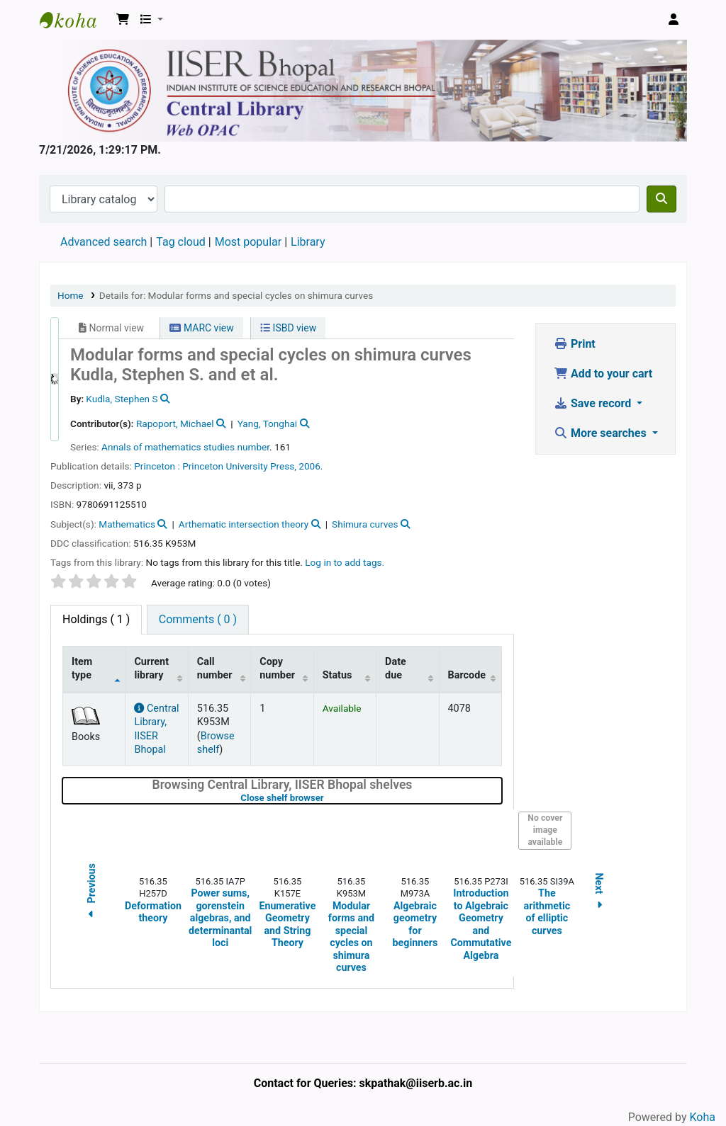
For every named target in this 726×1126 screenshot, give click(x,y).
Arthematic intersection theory (243, 524)
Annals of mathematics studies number (185, 447)
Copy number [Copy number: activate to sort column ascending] (277, 668)
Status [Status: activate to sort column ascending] (337, 675)
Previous (91, 892)
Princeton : (157, 466)
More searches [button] (601, 433)
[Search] (661, 199)
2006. (310, 466)
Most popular (248, 242)
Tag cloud (181, 242)
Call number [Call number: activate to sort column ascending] (215, 668)
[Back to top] (683, 1082)
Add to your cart (603, 373)
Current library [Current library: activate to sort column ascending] (151, 668)
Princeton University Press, (239, 466)
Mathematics (127, 524)
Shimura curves (365, 524)
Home (70, 295)
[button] (123, 20)
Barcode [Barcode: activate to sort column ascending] (467, 675)
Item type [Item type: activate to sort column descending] (82, 668)
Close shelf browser (326, 797)
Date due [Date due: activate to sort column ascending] (395, 668)
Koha (702, 1117)
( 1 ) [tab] (96, 619)
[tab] (198, 620)
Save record (594, 403)
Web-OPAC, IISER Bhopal (75, 20)
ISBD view (288, 328)
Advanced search (103, 242)
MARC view (201, 328)
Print (575, 344)
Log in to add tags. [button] (344, 562)
